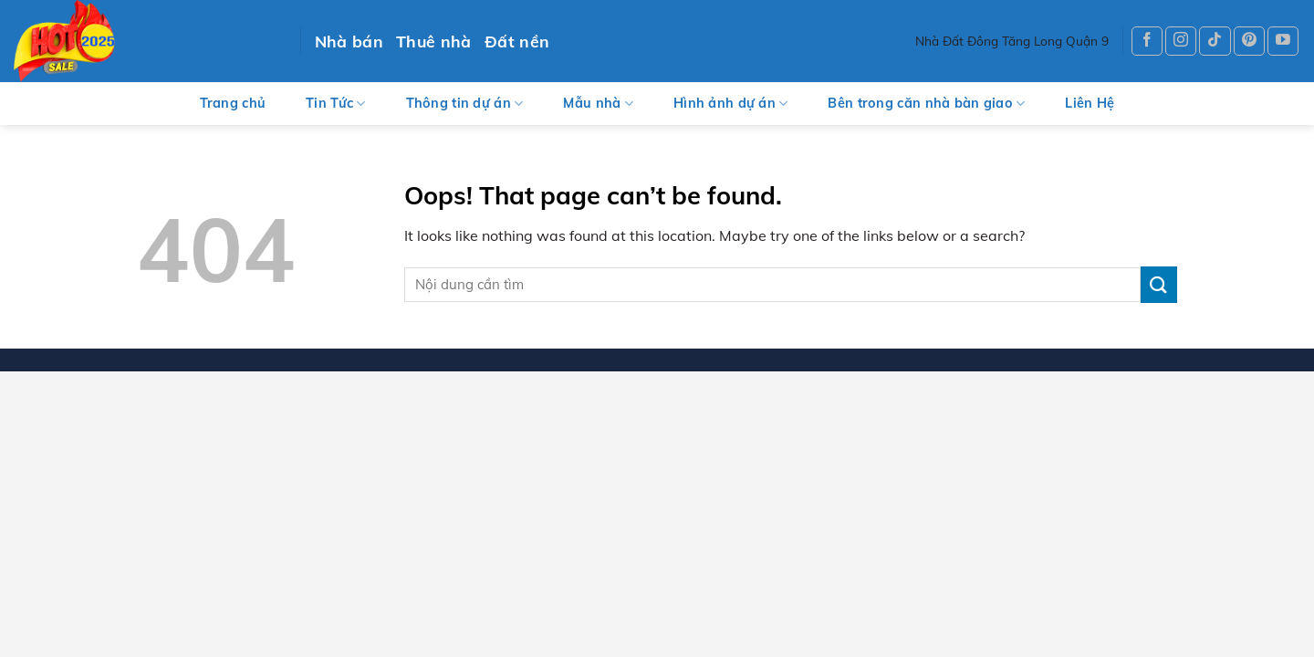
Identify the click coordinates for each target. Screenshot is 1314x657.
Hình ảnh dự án (730, 103)
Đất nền (517, 41)
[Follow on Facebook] (1147, 41)
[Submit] (1159, 284)
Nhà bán (349, 41)
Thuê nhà (434, 41)
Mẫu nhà (598, 103)
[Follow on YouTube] (1282, 41)
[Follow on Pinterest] (1249, 41)
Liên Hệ (1089, 103)
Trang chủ (233, 103)
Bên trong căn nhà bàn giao (926, 103)
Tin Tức (336, 103)
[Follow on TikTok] (1214, 41)
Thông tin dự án (465, 103)
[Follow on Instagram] (1180, 41)
